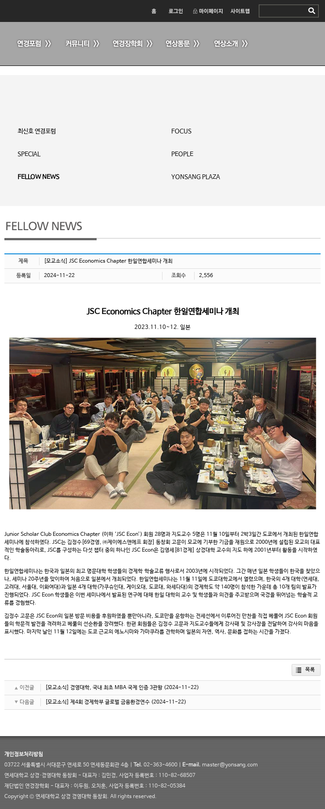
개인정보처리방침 (23, 754)
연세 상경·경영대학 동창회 (70, 10)
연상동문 (182, 44)
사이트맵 (240, 11)
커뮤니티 (81, 44)
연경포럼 (33, 44)
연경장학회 (131, 44)
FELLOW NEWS (38, 177)
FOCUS (181, 131)
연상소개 (230, 44)
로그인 (175, 11)
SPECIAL (29, 154)
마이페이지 (207, 11)
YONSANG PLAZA (195, 177)
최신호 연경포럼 (37, 131)
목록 (310, 670)
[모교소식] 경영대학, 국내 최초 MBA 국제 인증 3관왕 (103, 688)
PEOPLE (182, 154)
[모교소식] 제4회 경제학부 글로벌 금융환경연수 (97, 702)
